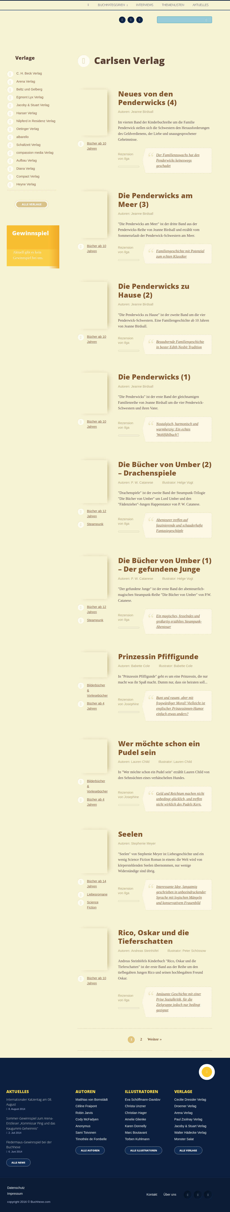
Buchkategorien (112, 5)
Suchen (207, 20)
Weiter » (154, 1039)
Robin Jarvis (84, 1113)
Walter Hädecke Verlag (190, 1132)
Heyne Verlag (26, 184)
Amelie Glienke (135, 1119)
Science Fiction (92, 904)
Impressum (15, 1193)
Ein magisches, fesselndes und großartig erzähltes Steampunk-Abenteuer (179, 621)
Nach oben (207, 1072)
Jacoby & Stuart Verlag (32, 105)
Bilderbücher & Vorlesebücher (97, 690)
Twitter (139, 20)
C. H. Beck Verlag (29, 73)
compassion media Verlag (34, 152)
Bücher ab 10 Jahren (96, 146)
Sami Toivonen (85, 1132)
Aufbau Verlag (26, 160)
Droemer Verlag (185, 1106)
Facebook (131, 20)
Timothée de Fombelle (91, 1139)
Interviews (145, 5)
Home (89, 5)
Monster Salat (184, 1139)
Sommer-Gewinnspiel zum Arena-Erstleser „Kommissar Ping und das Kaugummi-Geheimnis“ (30, 1123)
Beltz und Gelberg (29, 89)
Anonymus (82, 1126)
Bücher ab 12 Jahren (96, 513)
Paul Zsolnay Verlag (188, 1119)
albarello (22, 137)
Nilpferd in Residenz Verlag (35, 121)
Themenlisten (173, 5)
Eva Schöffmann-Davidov (142, 1099)
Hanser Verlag (26, 113)
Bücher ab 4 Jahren (95, 706)
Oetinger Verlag (27, 129)
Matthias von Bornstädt (91, 1099)
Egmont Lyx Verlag (29, 97)
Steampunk (95, 524)
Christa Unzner (135, 1106)
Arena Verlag (25, 81)
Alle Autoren (90, 1150)
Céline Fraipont (86, 1106)
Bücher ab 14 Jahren (96, 883)
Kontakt (151, 1194)
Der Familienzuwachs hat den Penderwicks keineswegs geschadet (177, 160)
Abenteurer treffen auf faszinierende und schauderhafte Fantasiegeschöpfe (179, 525)
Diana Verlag (25, 168)
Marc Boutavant (136, 1132)
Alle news (18, 1162)
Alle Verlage (32, 204)
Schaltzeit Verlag (28, 145)
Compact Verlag (27, 176)
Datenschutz (16, 1188)
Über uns (170, 1194)
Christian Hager (136, 1113)
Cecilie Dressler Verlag (190, 1099)
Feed (122, 20)
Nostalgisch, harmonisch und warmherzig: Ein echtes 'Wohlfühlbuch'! (177, 429)
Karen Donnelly (135, 1126)
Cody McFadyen (86, 1119)
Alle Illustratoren (143, 1150)
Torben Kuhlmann (137, 1139)
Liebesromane (97, 894)
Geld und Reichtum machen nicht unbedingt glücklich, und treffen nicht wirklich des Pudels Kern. (180, 799)
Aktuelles (201, 5)
